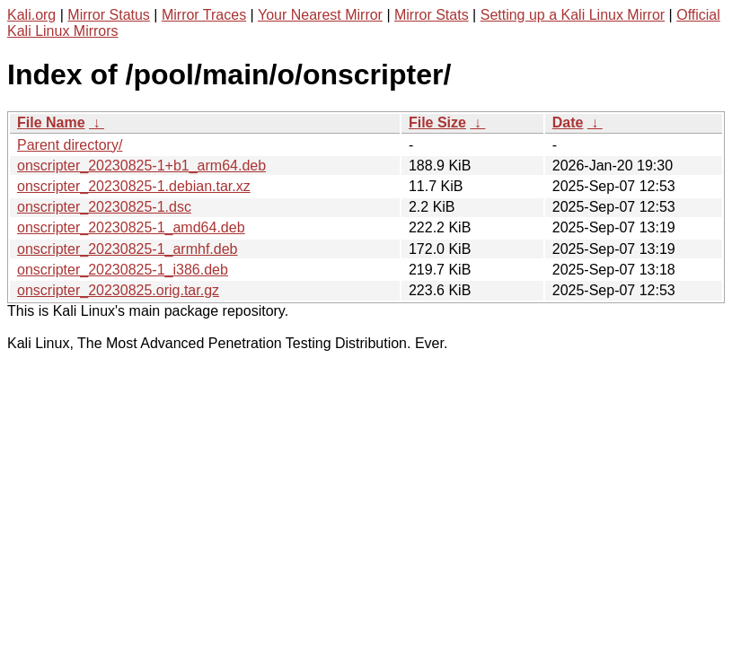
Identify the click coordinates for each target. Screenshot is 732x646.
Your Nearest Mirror (320, 14)
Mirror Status (108, 14)
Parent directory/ (69, 145)
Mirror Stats (431, 14)
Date (568, 122)
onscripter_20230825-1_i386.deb (122, 269)
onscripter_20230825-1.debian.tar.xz (134, 186)
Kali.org (31, 14)
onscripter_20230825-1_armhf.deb (127, 249)
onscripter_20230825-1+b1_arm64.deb (141, 165)
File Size (437, 122)
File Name (51, 122)
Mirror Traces (204, 14)
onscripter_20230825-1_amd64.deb (131, 227)
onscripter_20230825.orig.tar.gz (118, 290)
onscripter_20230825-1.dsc (104, 206)
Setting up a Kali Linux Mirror (573, 14)
